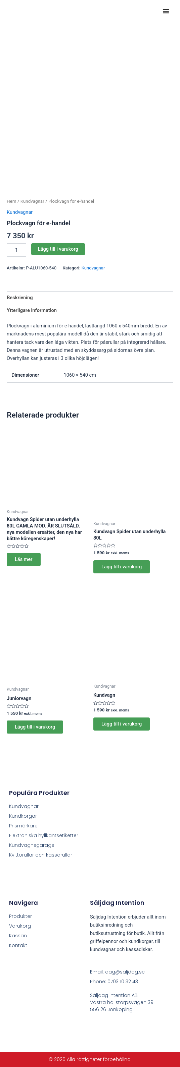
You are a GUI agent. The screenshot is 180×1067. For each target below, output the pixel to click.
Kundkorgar (23, 816)
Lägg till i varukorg (58, 249)
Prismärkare (23, 825)
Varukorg (20, 926)
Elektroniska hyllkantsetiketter (43, 835)
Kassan (18, 935)
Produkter (20, 916)
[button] (166, 11)
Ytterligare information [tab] (32, 310)
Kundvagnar (32, 201)
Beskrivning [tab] (20, 298)
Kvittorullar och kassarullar (40, 855)
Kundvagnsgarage (31, 845)
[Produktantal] (16, 250)
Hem (11, 201)
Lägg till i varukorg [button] (121, 567)
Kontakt (18, 945)
